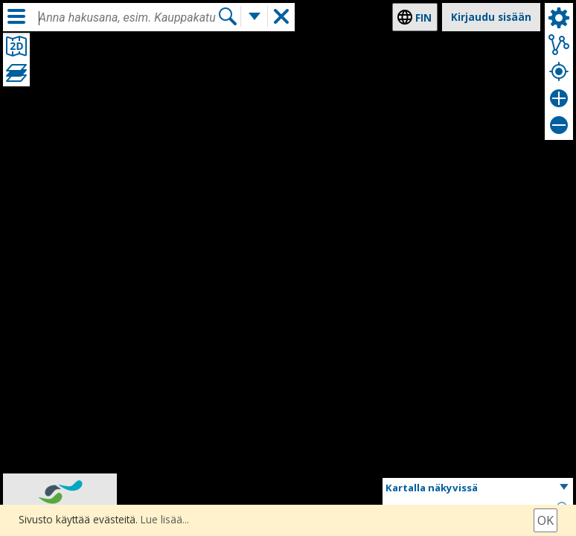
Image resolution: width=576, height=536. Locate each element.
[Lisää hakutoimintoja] (254, 16)
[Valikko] (16, 16)
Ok (545, 520)
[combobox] (128, 18)
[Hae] (228, 16)
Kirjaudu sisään (491, 17)
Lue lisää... (165, 519)
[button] (478, 488)
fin (423, 17)
